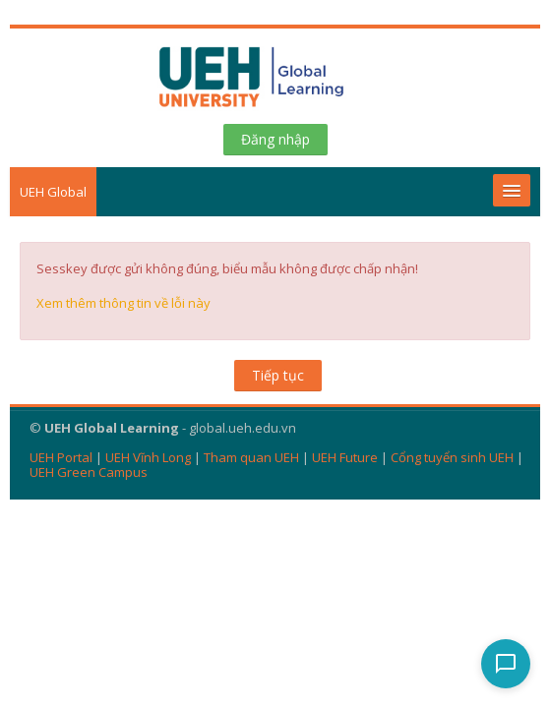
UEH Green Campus (89, 472)
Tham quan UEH (251, 457)
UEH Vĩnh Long (148, 457)
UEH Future (345, 457)
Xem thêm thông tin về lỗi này (123, 303)
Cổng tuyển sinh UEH (452, 457)
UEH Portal (61, 457)
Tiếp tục (278, 375)
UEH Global (53, 192)
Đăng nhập (275, 139)
